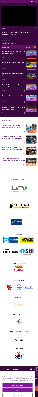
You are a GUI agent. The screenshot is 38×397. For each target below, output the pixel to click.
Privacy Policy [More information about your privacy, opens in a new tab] (29, 387)
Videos (3, 28)
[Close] (32, 381)
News (2, 131)
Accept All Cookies (17, 392)
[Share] (36, 40)
